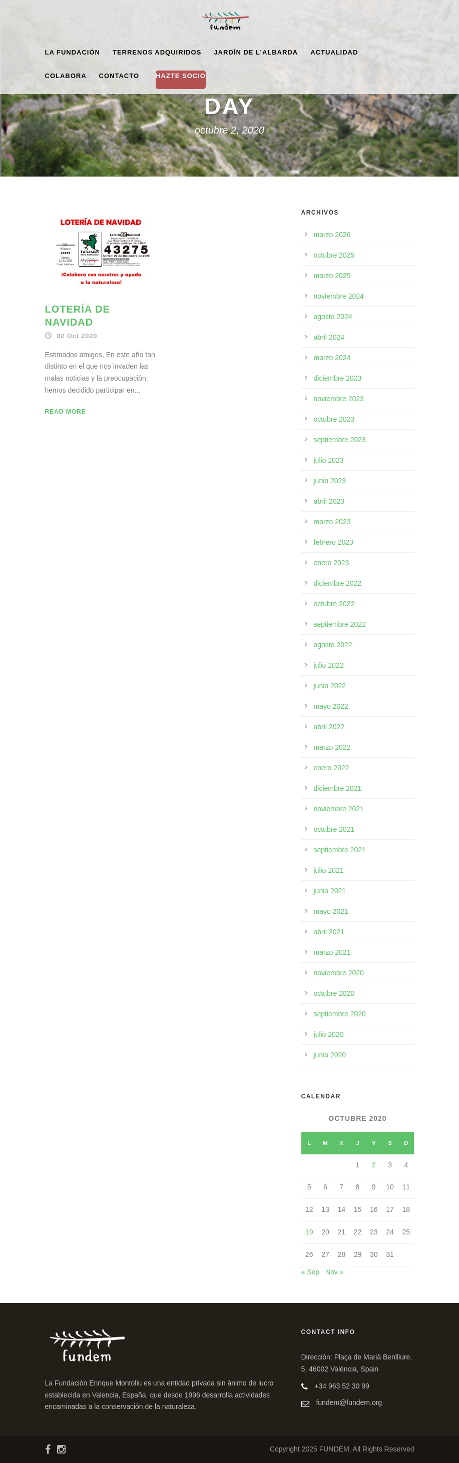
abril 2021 (329, 932)
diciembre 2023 (338, 378)
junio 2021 (330, 891)
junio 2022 (330, 686)
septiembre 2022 (340, 624)
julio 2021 (329, 870)
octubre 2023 (334, 419)
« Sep (310, 1272)
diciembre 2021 (338, 788)
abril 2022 (329, 727)
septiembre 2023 (340, 440)
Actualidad (334, 52)
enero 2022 (331, 768)
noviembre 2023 (339, 399)
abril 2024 (329, 337)
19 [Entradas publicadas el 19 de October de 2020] (309, 1232)
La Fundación (72, 52)
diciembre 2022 (338, 583)
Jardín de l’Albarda (256, 52)
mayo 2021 (331, 911)
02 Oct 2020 (77, 336)
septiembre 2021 (340, 850)
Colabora (66, 76)
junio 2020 (330, 1055)
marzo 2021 (332, 952)
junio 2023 (330, 481)
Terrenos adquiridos (157, 52)
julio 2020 (329, 1034)
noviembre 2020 (339, 973)
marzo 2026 (332, 235)
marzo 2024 (332, 358)
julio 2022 (329, 665)
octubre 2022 (334, 604)
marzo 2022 (332, 747)
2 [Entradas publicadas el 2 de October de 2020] (374, 1165)
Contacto (119, 76)
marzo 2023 (332, 522)
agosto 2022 (333, 645)
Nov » (334, 1272)
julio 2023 (329, 460)
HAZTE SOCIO (181, 76)
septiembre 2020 (340, 1014)
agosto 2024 (333, 317)
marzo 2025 (332, 276)
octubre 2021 (334, 829)
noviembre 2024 (339, 296)
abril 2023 (329, 501)
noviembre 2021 (339, 809)
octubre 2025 (334, 255)
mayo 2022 (331, 706)
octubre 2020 (334, 993)
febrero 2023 (333, 542)
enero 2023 (331, 563)
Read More (65, 411)
